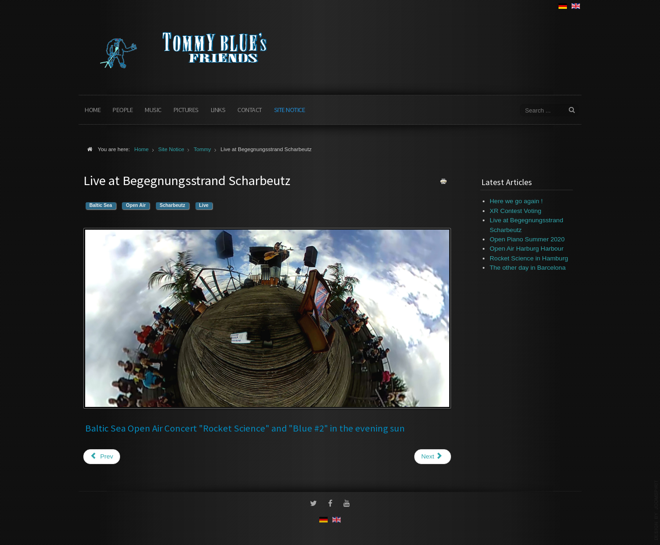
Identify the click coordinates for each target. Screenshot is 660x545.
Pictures (186, 110)
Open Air (136, 205)
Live (204, 205)
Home (93, 110)
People (123, 110)
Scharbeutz (172, 205)
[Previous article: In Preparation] (101, 456)
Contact (249, 110)
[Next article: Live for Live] (432, 456)
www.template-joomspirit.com (656, 510)
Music (153, 110)
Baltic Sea (100, 205)
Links (218, 110)
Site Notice (289, 110)
